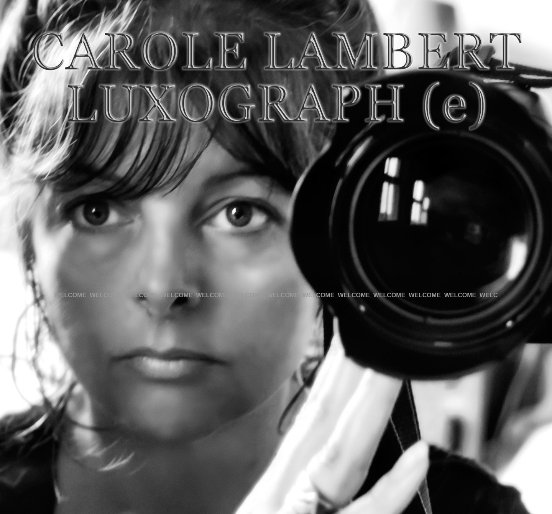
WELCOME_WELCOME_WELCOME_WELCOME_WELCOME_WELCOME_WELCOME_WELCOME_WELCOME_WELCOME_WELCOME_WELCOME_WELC (276, 295)
